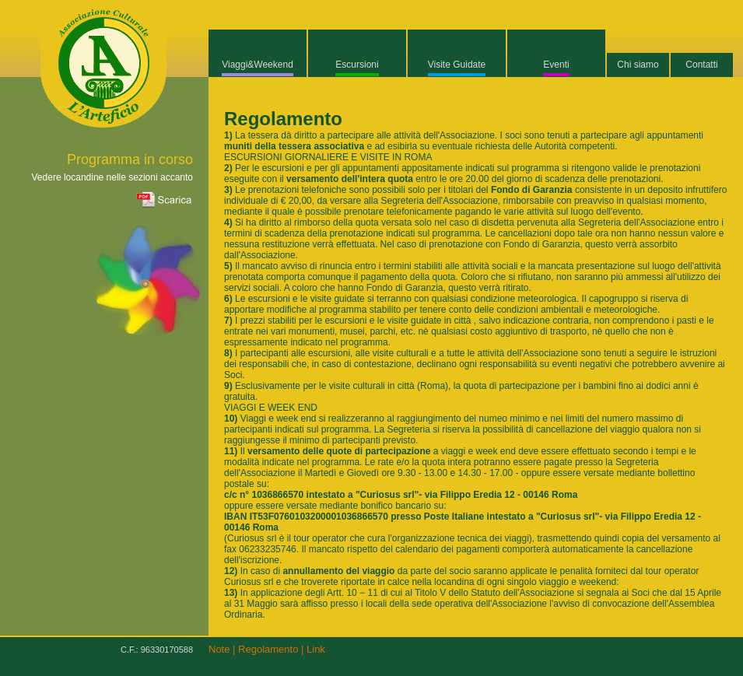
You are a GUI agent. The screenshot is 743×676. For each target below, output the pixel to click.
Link (316, 649)
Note (219, 649)
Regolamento (268, 649)
